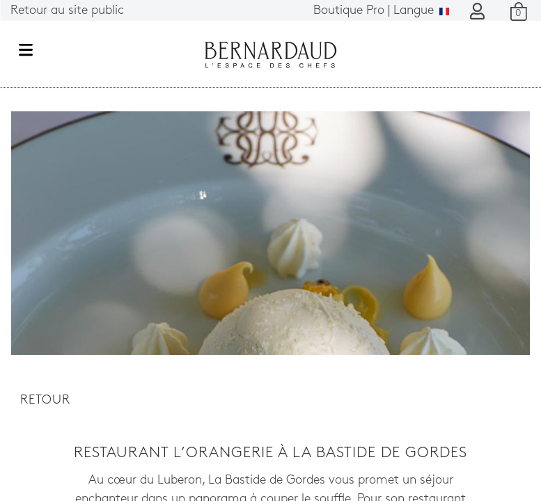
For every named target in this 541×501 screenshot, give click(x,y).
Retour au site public (67, 10)
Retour (45, 400)
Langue (381, 10)
